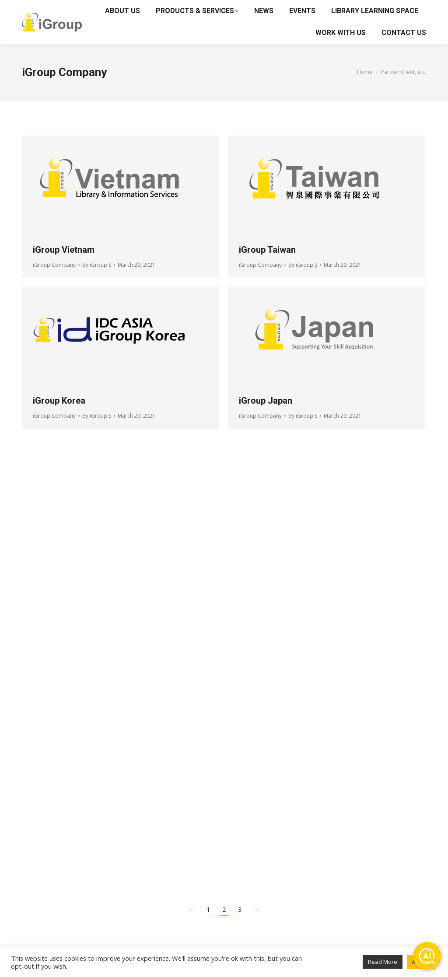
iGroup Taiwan (267, 249)
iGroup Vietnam (63, 249)
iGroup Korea (59, 400)
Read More (382, 962)
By (96, 265)
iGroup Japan (265, 400)
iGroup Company (54, 265)
